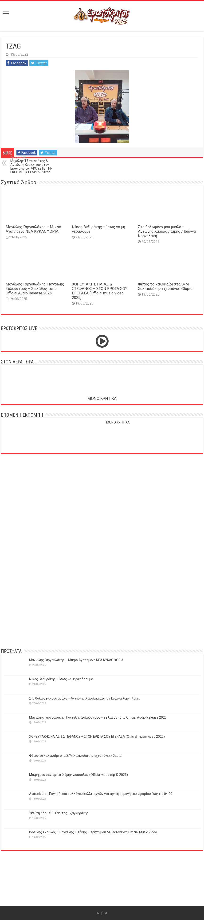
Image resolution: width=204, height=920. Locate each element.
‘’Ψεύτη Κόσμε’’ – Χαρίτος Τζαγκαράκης (59, 813)
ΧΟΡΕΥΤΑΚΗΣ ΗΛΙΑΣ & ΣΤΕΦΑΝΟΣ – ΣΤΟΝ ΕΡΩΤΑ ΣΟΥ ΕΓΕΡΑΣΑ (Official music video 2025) (99, 291)
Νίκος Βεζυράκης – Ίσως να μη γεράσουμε (61, 679)
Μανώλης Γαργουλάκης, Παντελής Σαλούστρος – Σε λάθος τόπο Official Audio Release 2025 (35, 288)
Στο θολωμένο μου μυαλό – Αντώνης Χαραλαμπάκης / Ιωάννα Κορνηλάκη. (167, 231)
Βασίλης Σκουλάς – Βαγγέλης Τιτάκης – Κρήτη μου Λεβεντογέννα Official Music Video (93, 832)
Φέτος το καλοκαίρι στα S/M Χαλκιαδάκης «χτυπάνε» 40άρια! (166, 286)
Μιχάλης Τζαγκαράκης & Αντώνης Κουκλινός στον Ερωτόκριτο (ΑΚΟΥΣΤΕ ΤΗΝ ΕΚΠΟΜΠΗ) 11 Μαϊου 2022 (34, 165)
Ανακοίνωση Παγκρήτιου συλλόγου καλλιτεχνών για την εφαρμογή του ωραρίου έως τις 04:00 (100, 794)
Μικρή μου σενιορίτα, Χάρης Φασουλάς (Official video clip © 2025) (78, 775)
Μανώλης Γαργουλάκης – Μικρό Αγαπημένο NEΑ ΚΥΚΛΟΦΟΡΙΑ (33, 229)
